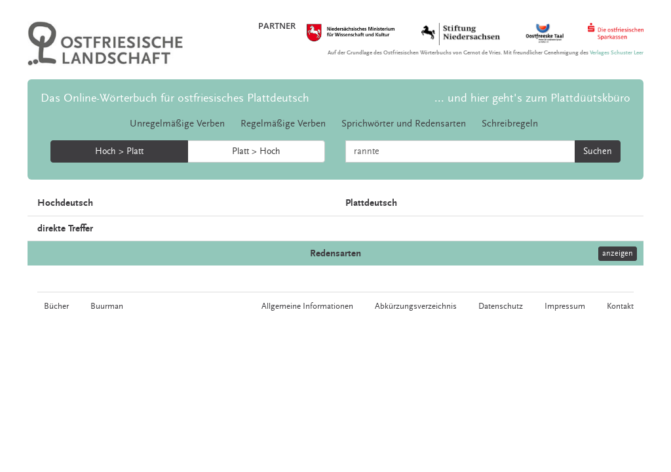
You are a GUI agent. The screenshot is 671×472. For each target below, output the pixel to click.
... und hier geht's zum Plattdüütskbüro (532, 98)
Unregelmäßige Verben (177, 123)
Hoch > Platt (119, 151)
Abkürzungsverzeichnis (416, 306)
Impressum (565, 306)
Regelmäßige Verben (283, 123)
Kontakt (620, 306)
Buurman (106, 306)
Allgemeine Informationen (307, 306)
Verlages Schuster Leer (616, 52)
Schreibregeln (510, 123)
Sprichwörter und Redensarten (403, 123)
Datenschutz (500, 306)
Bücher (56, 306)
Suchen (597, 151)
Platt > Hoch (256, 151)
